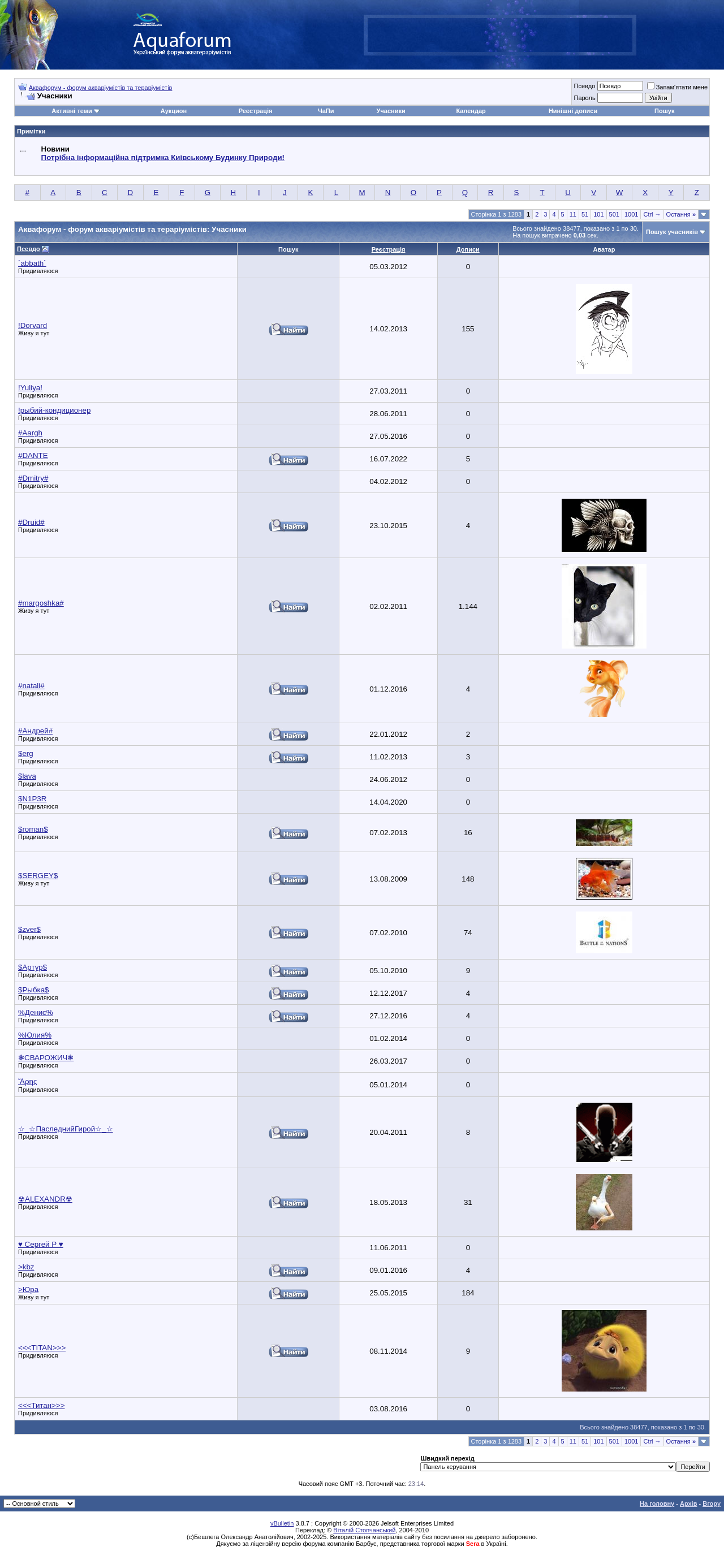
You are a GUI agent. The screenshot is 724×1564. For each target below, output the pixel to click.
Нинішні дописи (573, 110)
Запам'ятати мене (677, 87)
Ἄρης (27, 1081)
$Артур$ (32, 967)
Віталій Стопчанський (364, 1530)
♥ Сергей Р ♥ (40, 1244)
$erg (25, 753)
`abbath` (32, 263)
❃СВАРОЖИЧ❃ (46, 1057)
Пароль (584, 97)
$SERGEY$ (38, 875)
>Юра (28, 1289)
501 (614, 214)
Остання (681, 214)
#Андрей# (35, 731)
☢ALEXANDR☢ (45, 1199)
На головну (657, 1503)
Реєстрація (256, 110)
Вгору (712, 1503)
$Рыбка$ (33, 990)
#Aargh (30, 433)
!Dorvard (32, 325)
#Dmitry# (33, 478)
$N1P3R (32, 798)
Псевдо (584, 86)
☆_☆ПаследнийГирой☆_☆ (65, 1129)
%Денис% (35, 1012)
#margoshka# (41, 603)
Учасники (391, 110)
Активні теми (71, 110)
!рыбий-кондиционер (54, 410)
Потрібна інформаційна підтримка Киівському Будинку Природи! (163, 157)
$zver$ (29, 929)
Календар (470, 110)
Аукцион (174, 110)
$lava (27, 776)
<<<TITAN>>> (42, 1347)
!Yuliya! (30, 387)
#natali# (31, 685)
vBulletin (282, 1523)
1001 (631, 214)
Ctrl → (652, 214)
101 (598, 214)
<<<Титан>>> (41, 1405)
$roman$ (33, 829)
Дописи (468, 249)
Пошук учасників (672, 231)
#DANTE (33, 455)
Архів (688, 1503)
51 (584, 214)
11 (573, 214)
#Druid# (31, 522)
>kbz (26, 1267)
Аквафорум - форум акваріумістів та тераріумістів (101, 87)
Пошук (664, 110)
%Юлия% (34, 1035)
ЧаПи (326, 110)
